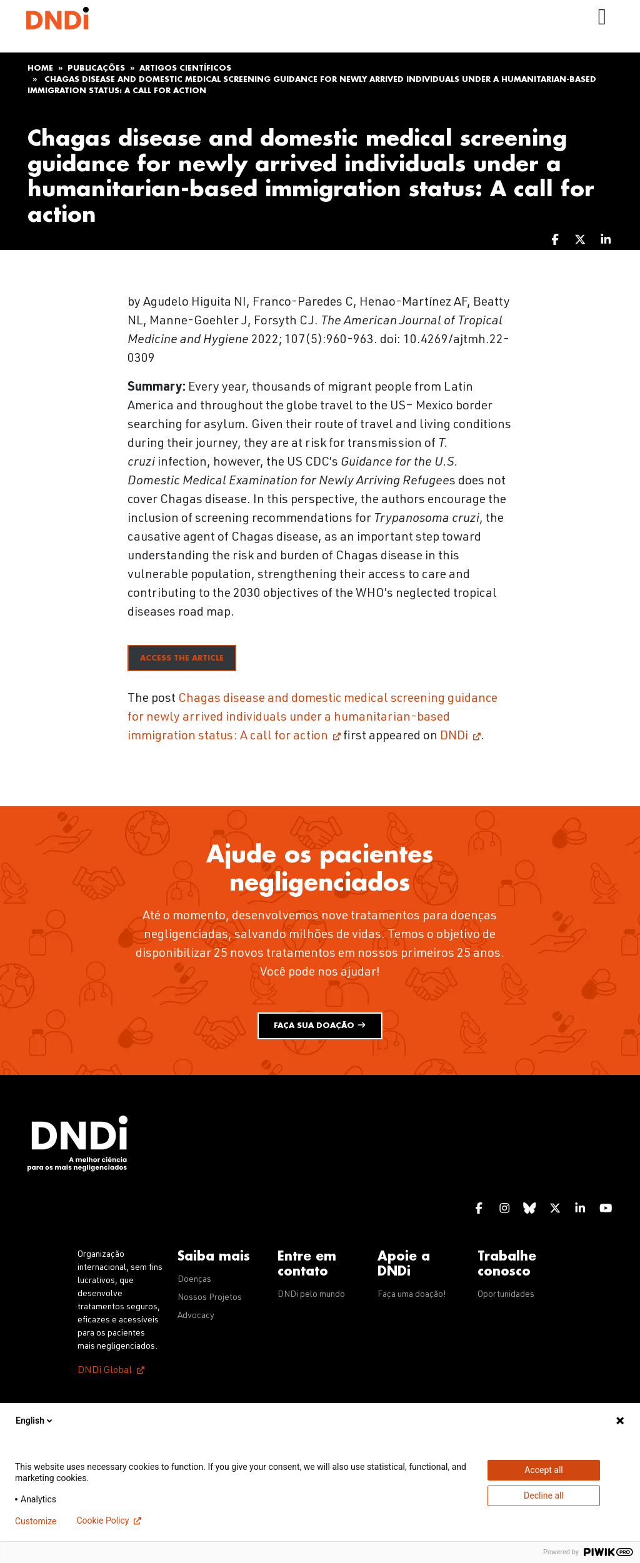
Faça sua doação (320, 1025)
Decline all (544, 1496)
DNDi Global (105, 1371)
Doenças (194, 1280)
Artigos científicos (185, 68)
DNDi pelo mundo (311, 1295)
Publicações (96, 68)
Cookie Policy (102, 1521)
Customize (35, 1521)
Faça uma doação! (412, 1295)
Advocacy (196, 1316)
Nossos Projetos (210, 1298)
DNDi (454, 737)
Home (40, 68)
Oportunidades (506, 1295)
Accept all (543, 1470)
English (35, 1421)
